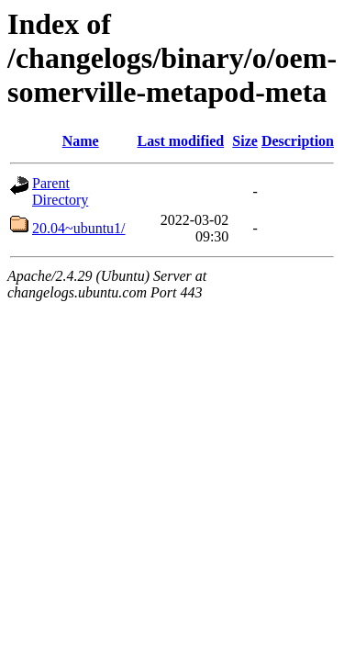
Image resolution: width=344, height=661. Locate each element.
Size (245, 141)
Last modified (180, 141)
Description (297, 141)
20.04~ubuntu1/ (79, 228)
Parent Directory (60, 191)
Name (80, 141)
